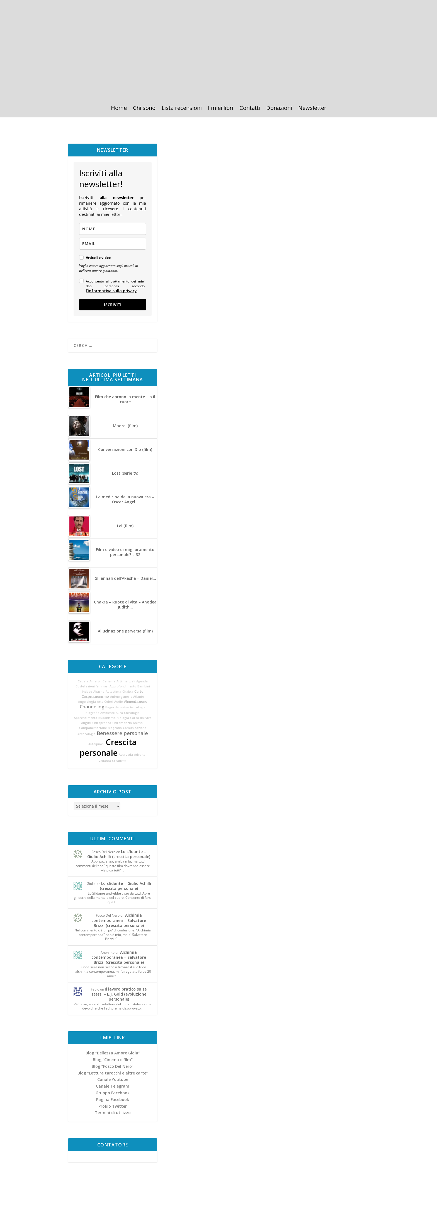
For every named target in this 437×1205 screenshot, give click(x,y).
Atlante (138, 697)
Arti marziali (125, 681)
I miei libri (220, 109)
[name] (112, 229)
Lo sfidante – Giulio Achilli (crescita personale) (118, 854)
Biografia (115, 728)
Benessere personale (122, 733)
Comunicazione (134, 728)
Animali (138, 723)
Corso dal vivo (141, 718)
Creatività (119, 761)
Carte (138, 691)
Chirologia (132, 713)
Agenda (142, 681)
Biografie (92, 713)
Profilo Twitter (112, 1106)
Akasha (99, 692)
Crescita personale (108, 747)
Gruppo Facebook (113, 1092)
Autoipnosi (96, 744)
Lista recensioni (182, 109)
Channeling (92, 707)
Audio (118, 702)
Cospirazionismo (95, 696)
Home (119, 109)
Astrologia (137, 707)
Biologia (123, 718)
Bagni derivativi (117, 707)
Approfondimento (123, 686)
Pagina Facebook (112, 1099)
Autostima (113, 692)
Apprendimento (85, 718)
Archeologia (86, 734)
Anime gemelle (121, 697)
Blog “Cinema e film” (113, 1059)
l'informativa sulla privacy (111, 290)
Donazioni (279, 109)
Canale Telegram (112, 1086)
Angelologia (87, 702)
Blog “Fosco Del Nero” (112, 1066)
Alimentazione (135, 701)
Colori (108, 702)
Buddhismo (107, 718)
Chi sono (144, 109)
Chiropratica (101, 723)
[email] (112, 244)
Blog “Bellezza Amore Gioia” (113, 1053)
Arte (100, 702)
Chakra (127, 692)
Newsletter (312, 109)
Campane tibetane (93, 728)
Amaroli (95, 681)
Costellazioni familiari (92, 686)
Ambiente (107, 713)
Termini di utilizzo (113, 1112)
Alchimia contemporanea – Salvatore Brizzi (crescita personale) (118, 920)
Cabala (83, 681)
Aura (119, 713)
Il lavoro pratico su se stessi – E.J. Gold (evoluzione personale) (119, 994)
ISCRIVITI (113, 304)
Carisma (109, 681)
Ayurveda (126, 755)
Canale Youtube (112, 1079)
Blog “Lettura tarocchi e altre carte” (112, 1073)
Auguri (86, 723)
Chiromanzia (122, 723)
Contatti (249, 109)
